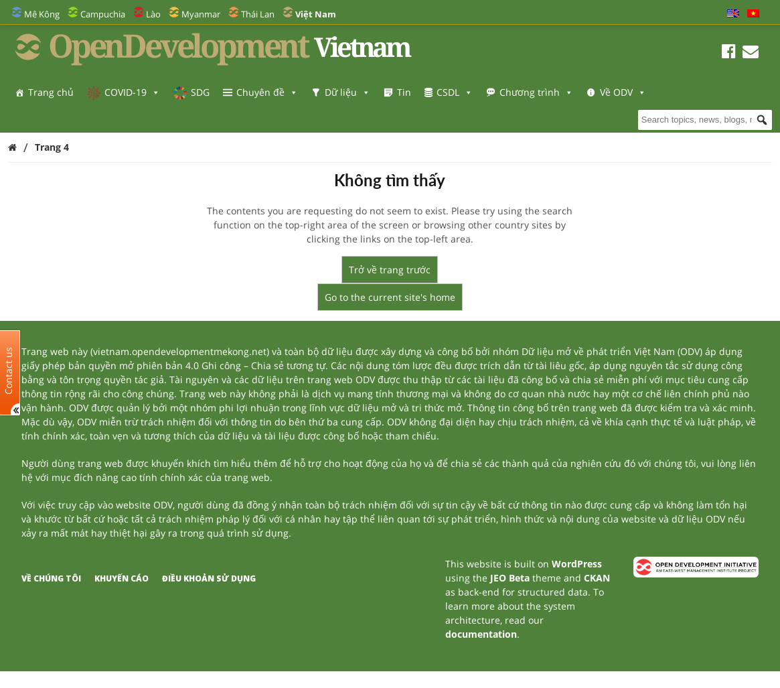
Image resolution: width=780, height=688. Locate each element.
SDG (200, 92)
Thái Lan (258, 14)
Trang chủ (51, 92)
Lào (153, 14)
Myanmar (200, 14)
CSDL (455, 92)
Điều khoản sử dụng (209, 578)
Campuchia (102, 14)
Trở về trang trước (390, 269)
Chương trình (536, 92)
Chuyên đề (267, 92)
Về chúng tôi (51, 578)
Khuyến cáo (121, 578)
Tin (404, 92)
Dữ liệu (347, 92)
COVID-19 (132, 92)
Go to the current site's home (390, 297)
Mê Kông (42, 14)
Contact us (9, 370)
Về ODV (51, 119)
